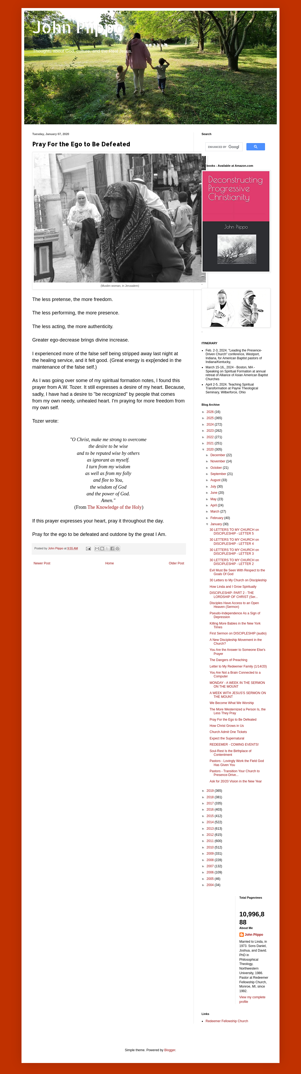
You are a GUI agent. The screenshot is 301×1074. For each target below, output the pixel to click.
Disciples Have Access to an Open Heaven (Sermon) (234, 605)
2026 (211, 412)
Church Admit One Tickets (228, 732)
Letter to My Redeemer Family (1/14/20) (238, 666)
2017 (211, 803)
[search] (223, 146)
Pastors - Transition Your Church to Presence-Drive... (235, 773)
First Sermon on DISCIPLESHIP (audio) (238, 633)
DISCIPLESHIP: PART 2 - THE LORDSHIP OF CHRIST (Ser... (234, 594)
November (218, 461)
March (215, 511)
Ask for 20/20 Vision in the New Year (236, 781)
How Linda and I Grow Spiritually (233, 587)
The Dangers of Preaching (228, 660)
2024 (211, 424)
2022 (211, 437)
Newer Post (42, 563)
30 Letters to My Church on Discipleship (238, 580)
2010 (211, 847)
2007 (211, 866)
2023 (211, 431)
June (214, 493)
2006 (211, 872)
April (214, 505)
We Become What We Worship (232, 703)
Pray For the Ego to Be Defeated (233, 719)
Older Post (176, 563)
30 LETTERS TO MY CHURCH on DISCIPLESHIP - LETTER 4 (234, 541)
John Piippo (78, 27)
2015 (211, 816)
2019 (211, 791)
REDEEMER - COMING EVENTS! (234, 744)
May (213, 499)
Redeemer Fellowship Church (227, 1021)
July (213, 486)
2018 (211, 797)
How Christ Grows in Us (227, 726)
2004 (211, 885)
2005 (211, 879)
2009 (211, 853)
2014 (211, 822)
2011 (211, 841)
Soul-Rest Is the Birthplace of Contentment (230, 753)
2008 (211, 860)
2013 (211, 828)
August (215, 480)
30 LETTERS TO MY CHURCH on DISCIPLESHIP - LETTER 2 (234, 562)
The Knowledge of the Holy (115, 507)
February (217, 518)
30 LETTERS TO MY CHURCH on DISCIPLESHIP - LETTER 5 (234, 531)
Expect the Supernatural (227, 738)
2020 (211, 449)
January (216, 524)
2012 (211, 835)
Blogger (169, 1050)
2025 (211, 418)
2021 (211, 443)
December (218, 455)
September (218, 474)
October (216, 468)
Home (109, 563)
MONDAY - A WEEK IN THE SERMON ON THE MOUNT (237, 684)
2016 (211, 809)
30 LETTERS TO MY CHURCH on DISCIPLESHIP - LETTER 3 (234, 552)
